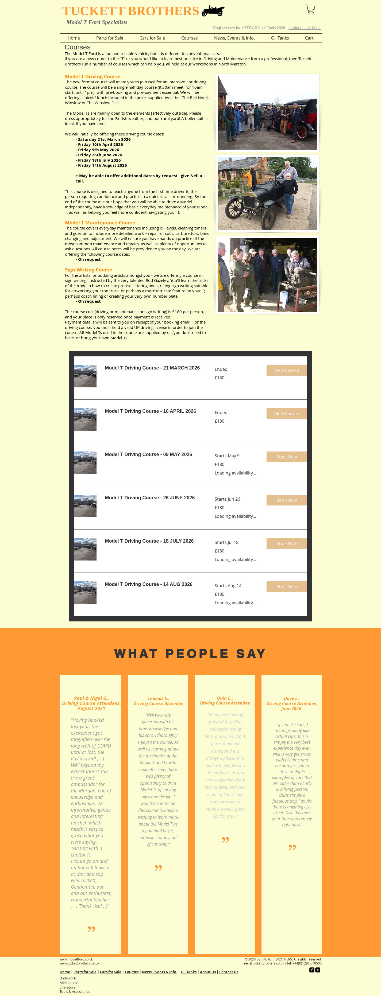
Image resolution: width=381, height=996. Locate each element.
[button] (296, 8)
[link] (153, 368)
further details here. (304, 28)
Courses (131, 972)
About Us (208, 972)
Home (65, 972)
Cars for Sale (110, 972)
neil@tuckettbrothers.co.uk (264, 963)
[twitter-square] (317, 969)
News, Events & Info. (159, 972)
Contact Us (228, 972)
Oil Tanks (189, 972)
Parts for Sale (85, 972)
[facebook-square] (311, 969)
